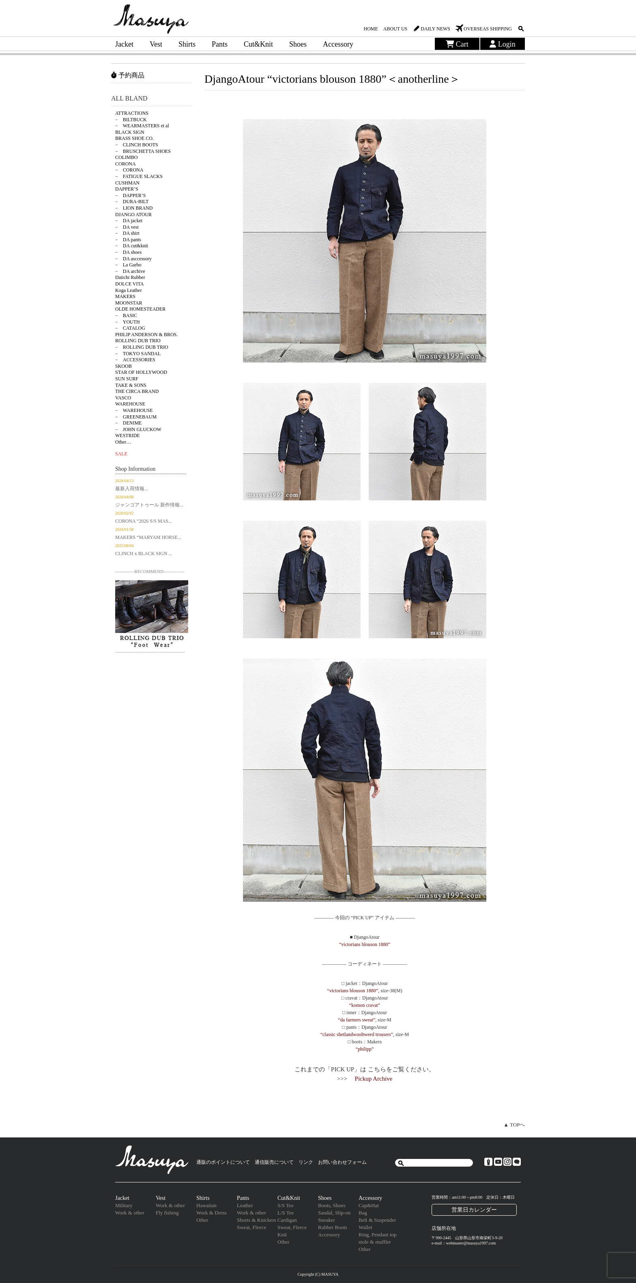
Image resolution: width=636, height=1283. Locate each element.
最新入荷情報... (131, 488)
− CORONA (129, 170)
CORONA (125, 164)
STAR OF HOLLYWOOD (141, 372)
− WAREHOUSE (134, 410)
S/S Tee (285, 1205)
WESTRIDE (127, 435)
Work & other (129, 1213)
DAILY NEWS (435, 29)
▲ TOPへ (514, 1125)
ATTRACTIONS (131, 113)
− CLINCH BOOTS (136, 145)
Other (202, 1220)
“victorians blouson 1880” (364, 944)
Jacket (124, 44)
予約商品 (127, 75)
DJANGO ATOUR (133, 214)
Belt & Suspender (377, 1220)
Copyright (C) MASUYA (317, 1274)
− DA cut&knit (131, 246)
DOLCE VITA (129, 284)
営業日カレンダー (474, 1209)
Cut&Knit (258, 44)
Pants (220, 44)
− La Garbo (128, 265)
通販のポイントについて (223, 1162)
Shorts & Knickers (256, 1220)
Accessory (338, 44)
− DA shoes (128, 252)
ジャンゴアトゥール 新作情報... (149, 505)
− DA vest (127, 227)
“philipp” (365, 1049)
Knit (282, 1235)
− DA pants (128, 239)
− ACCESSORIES (135, 360)
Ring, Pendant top (378, 1235)
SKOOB (123, 366)
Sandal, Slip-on (334, 1213)
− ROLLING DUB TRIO (141, 347)
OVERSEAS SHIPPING (488, 29)
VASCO (123, 398)
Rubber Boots (332, 1227)
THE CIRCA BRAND (137, 391)
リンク (306, 1162)
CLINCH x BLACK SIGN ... (143, 553)
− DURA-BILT (131, 201)
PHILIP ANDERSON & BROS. (146, 334)
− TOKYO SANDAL (138, 353)
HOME (370, 29)
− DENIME (128, 423)
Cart (457, 44)
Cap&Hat (369, 1205)
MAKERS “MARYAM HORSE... (148, 537)
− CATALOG (130, 328)
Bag (363, 1213)
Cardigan (287, 1220)
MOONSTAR (128, 303)
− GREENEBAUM (136, 417)
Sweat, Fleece (251, 1227)
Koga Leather (128, 290)
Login (503, 44)
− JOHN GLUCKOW (138, 429)
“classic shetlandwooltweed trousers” (356, 1034)
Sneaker (326, 1220)
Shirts (187, 44)
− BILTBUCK (131, 119)
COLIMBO (126, 157)
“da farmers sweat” (356, 1020)
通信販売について (274, 1162)
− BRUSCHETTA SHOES (143, 151)
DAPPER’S (126, 189)
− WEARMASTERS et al (142, 126)
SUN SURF (126, 379)
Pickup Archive (374, 1078)
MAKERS (125, 296)
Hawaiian (206, 1205)
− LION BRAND (134, 208)
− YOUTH (127, 322)
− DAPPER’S (130, 195)
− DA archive (130, 271)
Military (124, 1205)
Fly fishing (167, 1213)
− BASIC (126, 315)
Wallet (365, 1227)
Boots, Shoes (332, 1205)
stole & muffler (375, 1242)
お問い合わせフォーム (342, 1162)
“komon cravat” (364, 1005)
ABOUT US (395, 29)
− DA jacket (128, 220)
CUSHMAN (127, 183)
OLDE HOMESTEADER (140, 309)
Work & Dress (211, 1213)
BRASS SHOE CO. (134, 138)
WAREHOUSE (130, 404)
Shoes (298, 44)
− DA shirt (127, 233)
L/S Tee (285, 1213)
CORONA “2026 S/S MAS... (143, 521)
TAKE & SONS (130, 385)
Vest (156, 44)
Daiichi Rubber (130, 277)
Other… (123, 442)
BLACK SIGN (129, 132)
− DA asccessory (133, 259)
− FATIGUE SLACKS (139, 176)
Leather (245, 1205)
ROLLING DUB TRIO (138, 340)
